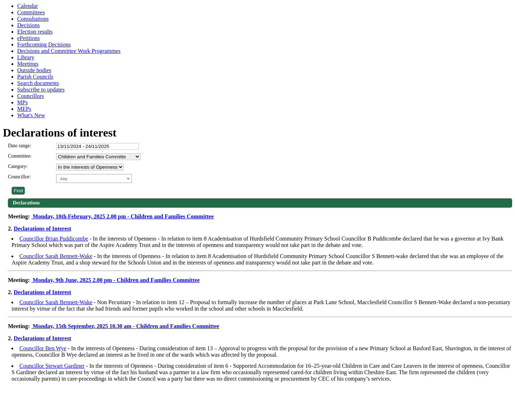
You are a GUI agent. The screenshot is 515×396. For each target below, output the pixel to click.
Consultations (33, 19)
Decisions (28, 25)
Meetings (28, 64)
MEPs (24, 109)
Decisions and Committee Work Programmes (69, 51)
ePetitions (28, 38)
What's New (31, 115)
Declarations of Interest (42, 229)
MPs (22, 102)
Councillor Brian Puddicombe (53, 239)
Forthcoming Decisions (44, 44)
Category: (18, 166)
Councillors (30, 96)
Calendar (27, 6)
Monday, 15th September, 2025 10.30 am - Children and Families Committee (125, 326)
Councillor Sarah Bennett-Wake (55, 256)
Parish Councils (35, 77)
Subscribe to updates (40, 89)
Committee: (19, 156)
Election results (35, 32)
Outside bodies (34, 70)
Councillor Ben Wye (42, 348)
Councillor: (19, 176)
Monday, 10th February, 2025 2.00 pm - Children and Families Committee (122, 216)
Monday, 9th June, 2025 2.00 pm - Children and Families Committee (115, 280)
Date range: (19, 145)
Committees (31, 12)
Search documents (38, 83)
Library (25, 57)
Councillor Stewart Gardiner (51, 366)
